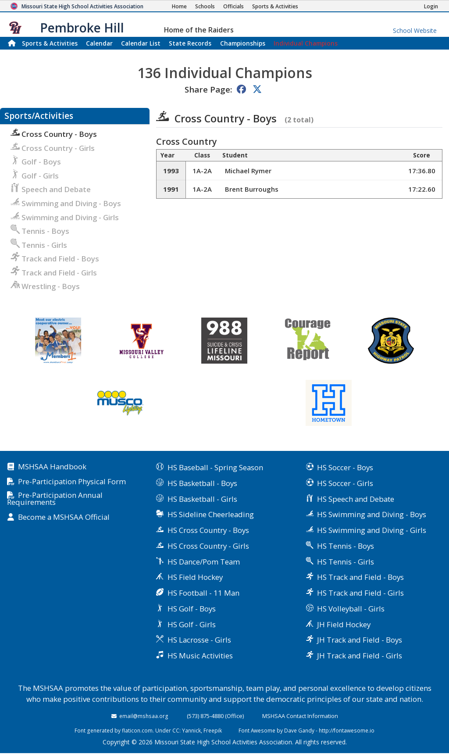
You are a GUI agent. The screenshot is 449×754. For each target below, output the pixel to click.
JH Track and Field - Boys (359, 640)
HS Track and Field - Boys (360, 577)
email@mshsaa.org (143, 715)
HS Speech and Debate (355, 499)
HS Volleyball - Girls (351, 609)
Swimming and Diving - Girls (65, 217)
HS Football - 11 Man (203, 593)
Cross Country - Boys (54, 134)
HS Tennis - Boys (345, 546)
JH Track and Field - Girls (359, 655)
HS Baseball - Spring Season (215, 467)
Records (190, 43)
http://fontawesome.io (346, 730)
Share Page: (208, 89)
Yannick (191, 730)
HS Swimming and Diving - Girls (371, 530)
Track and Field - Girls (54, 273)
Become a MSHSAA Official (64, 517)
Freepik (212, 730)
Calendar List (140, 43)
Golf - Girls (35, 176)
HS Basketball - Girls (202, 499)
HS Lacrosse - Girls (199, 640)
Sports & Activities (50, 43)
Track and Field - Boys (55, 259)
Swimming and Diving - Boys (66, 203)
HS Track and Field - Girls (360, 593)
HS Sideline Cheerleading (210, 514)
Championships (242, 43)
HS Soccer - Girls (345, 483)
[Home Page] (179, 6)
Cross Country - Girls (53, 148)
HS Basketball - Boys (202, 483)
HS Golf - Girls (191, 624)
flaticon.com (137, 730)
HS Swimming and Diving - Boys (371, 514)
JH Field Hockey (344, 624)
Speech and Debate (51, 189)
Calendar (99, 43)
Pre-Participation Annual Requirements (55, 499)
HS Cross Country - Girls (208, 546)
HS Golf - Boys (191, 609)
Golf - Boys (36, 162)
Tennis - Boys (40, 231)
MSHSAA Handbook (52, 467)
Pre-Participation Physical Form (72, 482)
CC (175, 730)
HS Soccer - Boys (345, 467)
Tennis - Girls (39, 245)
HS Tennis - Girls (345, 562)
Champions (306, 43)
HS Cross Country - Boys (208, 530)
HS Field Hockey (195, 577)
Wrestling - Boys (45, 286)
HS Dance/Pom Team (203, 562)
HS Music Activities (200, 655)
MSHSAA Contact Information (300, 716)
